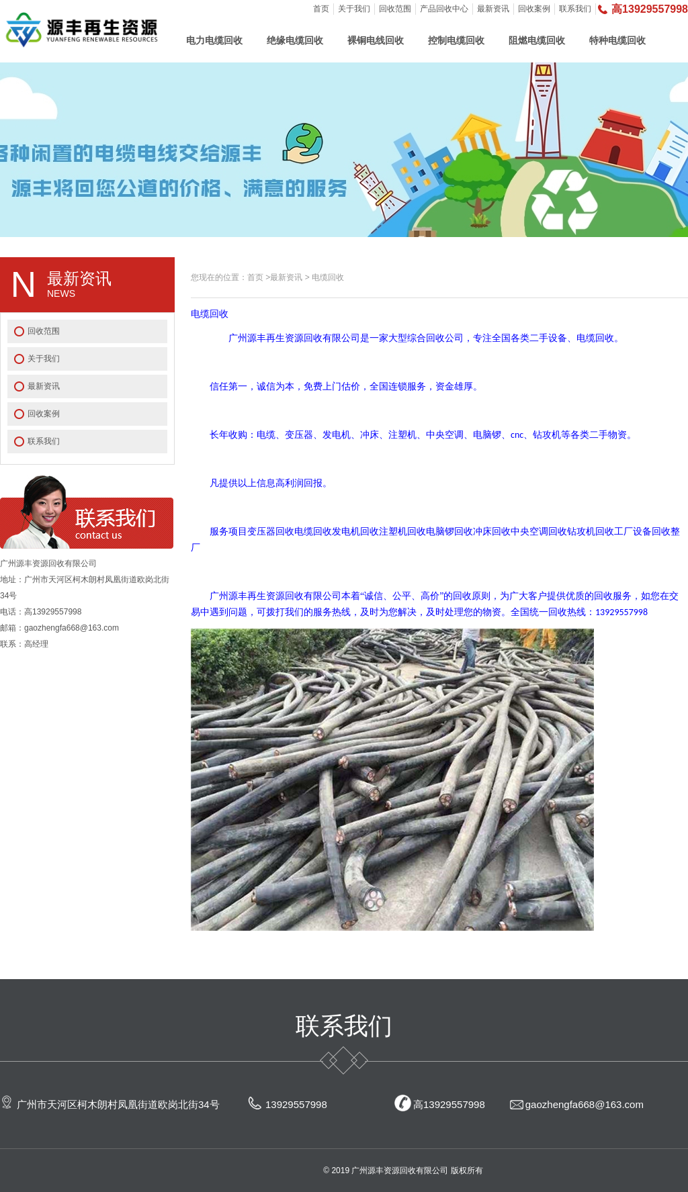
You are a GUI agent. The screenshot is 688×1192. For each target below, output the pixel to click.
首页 (321, 8)
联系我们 (575, 8)
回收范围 (395, 8)
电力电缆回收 (214, 40)
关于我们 (354, 8)
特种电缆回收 (617, 40)
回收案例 (534, 8)
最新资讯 (493, 8)
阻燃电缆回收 (537, 40)
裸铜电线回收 (375, 40)
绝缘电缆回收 (295, 40)
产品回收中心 (444, 8)
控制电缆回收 (456, 40)
